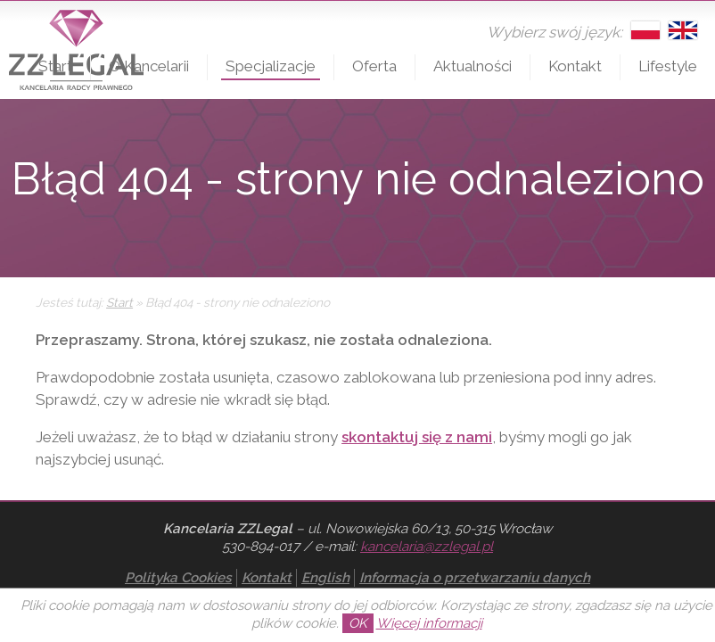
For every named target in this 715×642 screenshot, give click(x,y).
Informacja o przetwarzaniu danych (474, 578)
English (325, 578)
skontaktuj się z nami (416, 437)
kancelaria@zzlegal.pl (426, 547)
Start (55, 66)
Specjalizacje (271, 66)
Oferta (374, 66)
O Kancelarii (149, 66)
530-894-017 (261, 547)
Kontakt (575, 66)
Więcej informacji (429, 623)
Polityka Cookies (178, 578)
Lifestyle (667, 66)
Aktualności (472, 66)
